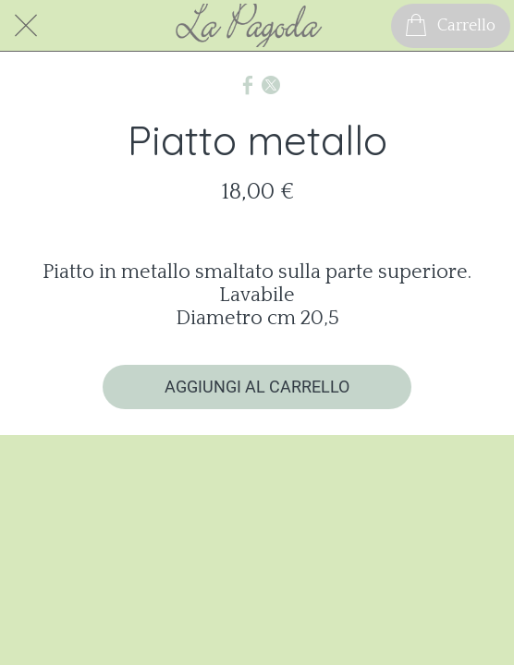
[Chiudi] (26, 26)
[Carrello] (450, 26)
